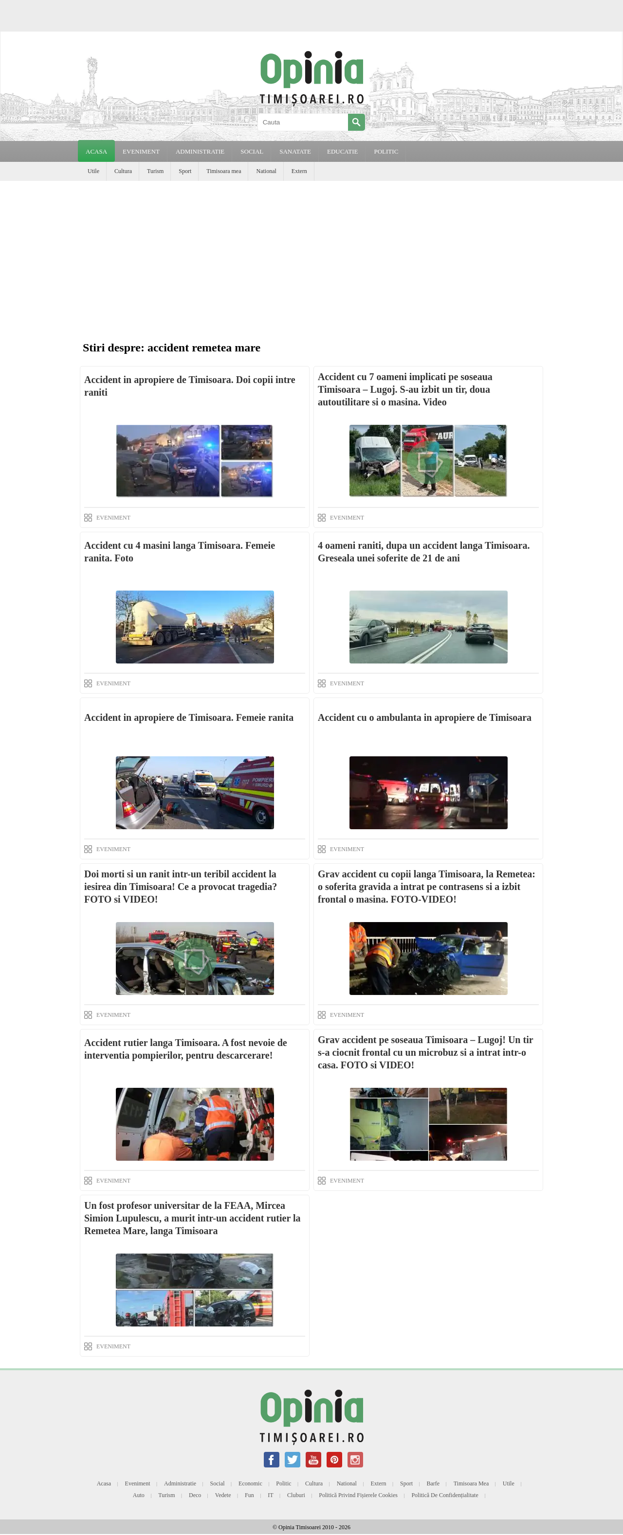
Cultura (123, 171)
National (266, 171)
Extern (299, 171)
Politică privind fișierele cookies (358, 1495)
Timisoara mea (223, 171)
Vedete (223, 1495)
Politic (283, 1483)
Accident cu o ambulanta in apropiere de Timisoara (424, 717)
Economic (250, 1483)
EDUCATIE (342, 151)
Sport (185, 171)
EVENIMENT (141, 151)
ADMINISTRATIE (200, 151)
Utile (93, 171)
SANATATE (295, 151)
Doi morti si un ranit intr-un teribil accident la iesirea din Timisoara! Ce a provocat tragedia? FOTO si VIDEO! (180, 887)
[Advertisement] (311, 254)
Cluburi (296, 1495)
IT (270, 1495)
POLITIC (386, 151)
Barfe (433, 1483)
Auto (139, 1495)
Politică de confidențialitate (444, 1495)
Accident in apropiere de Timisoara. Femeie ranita (188, 717)
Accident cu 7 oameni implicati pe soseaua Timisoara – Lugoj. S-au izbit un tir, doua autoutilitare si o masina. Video (405, 389)
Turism (155, 171)
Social (217, 1483)
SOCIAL (251, 151)
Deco (195, 1495)
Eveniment (137, 1483)
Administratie (180, 1483)
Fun (249, 1495)
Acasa (96, 151)
